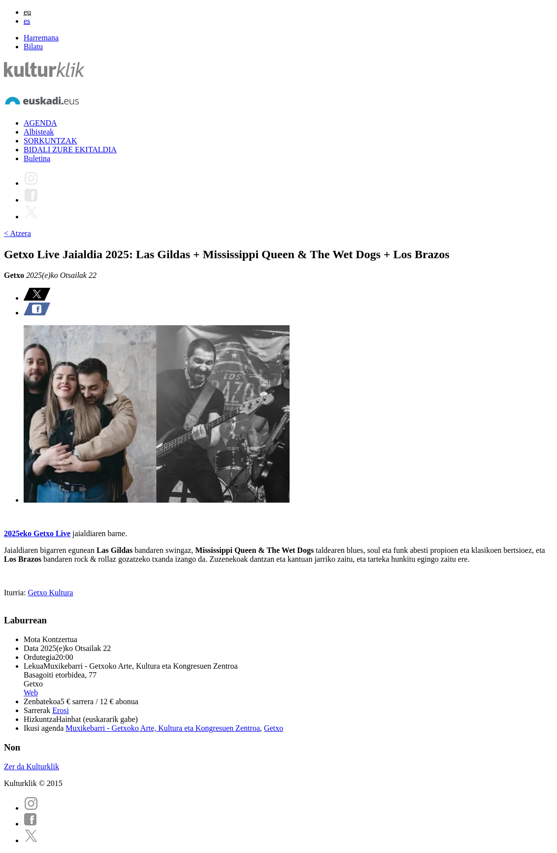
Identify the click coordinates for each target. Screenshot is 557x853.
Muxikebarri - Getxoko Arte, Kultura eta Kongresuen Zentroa (163, 728)
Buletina (37, 158)
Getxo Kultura (50, 592)
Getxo (273, 728)
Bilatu (33, 46)
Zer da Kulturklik (31, 766)
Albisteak (39, 132)
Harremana (41, 38)
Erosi (60, 710)
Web (31, 692)
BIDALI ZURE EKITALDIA (70, 149)
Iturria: (16, 592)
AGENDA (40, 123)
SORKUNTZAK (50, 140)
